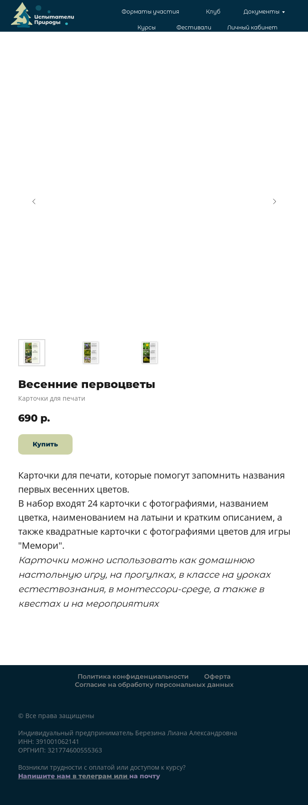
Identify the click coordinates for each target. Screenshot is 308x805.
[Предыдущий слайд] (34, 201)
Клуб (213, 11)
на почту (144, 776)
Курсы (146, 27)
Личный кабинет (252, 27)
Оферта (217, 676)
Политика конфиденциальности (133, 676)
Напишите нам (44, 776)
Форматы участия (150, 11)
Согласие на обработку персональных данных (154, 684)
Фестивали (193, 27)
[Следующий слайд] (274, 201)
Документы (261, 11)
